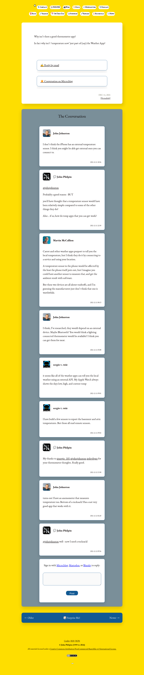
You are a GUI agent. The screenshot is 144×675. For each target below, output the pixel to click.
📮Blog (33, 14)
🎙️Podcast (104, 7)
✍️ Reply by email (49, 65)
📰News (110, 14)
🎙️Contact (42, 7)
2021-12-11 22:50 (95, 225)
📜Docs (76, 7)
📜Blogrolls (98, 14)
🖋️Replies (85, 14)
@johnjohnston (51, 187)
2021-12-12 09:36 (95, 551)
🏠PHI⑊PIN (55, 7)
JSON (77, 642)
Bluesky (87, 565)
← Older (29, 619)
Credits (67, 642)
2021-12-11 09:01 (95, 393)
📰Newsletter (89, 7)
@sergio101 (63, 458)
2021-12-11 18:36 (95, 162)
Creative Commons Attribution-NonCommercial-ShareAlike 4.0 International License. (83, 650)
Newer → (114, 619)
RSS (72, 642)
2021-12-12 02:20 (95, 516)
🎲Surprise (72, 14)
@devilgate (92, 458)
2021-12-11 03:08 (95, 350)
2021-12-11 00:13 (95, 302)
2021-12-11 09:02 (95, 433)
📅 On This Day (57, 14)
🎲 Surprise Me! (71, 619)
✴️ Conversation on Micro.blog (56, 81)
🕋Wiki (66, 7)
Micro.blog (62, 565)
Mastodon (74, 565)
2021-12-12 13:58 (95, 472)
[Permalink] (105, 98)
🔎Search (44, 14)
